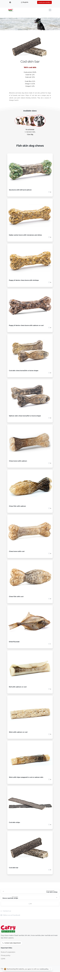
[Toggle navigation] (50, 10)
